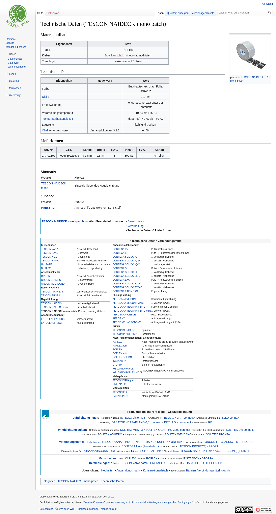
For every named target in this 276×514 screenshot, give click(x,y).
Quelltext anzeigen (178, 13)
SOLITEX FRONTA (218, 434)
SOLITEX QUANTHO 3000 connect (167, 429)
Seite (40, 13)
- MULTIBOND (243, 441)
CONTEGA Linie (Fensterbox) (140, 446)
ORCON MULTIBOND (53, 283)
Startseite (10, 39)
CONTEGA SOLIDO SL (125, 272)
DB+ (144, 417)
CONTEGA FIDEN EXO (125, 291)
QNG (45, 130)
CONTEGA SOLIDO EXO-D (127, 287)
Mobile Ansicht (108, 509)
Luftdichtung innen (85, 417)
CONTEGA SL (120, 268)
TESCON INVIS (49, 253)
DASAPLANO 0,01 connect (144, 422)
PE (125, 49)
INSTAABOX (119, 361)
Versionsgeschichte (203, 13)
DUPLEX (46, 268)
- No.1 (138, 441)
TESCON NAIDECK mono (55, 307)
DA (178, 417)
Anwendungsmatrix (128, 470)
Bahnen (191, 470)
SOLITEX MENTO (131, 429)
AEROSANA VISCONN (125, 299)
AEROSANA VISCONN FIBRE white (132, 310)
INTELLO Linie (129, 417)
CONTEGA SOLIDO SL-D (126, 276)
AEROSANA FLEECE (124, 314)
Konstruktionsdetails (155, 470)
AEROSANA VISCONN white (128, 303)
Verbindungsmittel (71, 441)
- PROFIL (213, 446)
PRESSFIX (48, 207)
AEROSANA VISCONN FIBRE (129, 306)
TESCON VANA (49, 249)
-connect (185, 422)
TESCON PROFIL (50, 295)
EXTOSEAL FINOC (51, 323)
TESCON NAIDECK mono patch (63, 221)
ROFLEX (117, 349)
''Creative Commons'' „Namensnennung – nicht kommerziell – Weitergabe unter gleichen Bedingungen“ (138, 502)
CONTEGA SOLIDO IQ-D (126, 260)
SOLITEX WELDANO (178, 434)
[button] (12, 54)
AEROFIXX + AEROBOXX (127, 322)
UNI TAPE (46, 264)
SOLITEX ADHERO (110, 434)
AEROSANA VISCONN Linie (97, 451)
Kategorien (48, 481)
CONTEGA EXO (121, 279)
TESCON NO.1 (49, 256)
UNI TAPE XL (120, 384)
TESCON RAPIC (50, 260)
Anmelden (267, 3)
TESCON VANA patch (124, 380)
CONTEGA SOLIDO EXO (126, 283)
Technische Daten (112, 481)
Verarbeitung (135, 226)
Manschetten (107, 458)
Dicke (45, 96)
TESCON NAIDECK (51, 303)
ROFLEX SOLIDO (122, 357)
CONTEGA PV (120, 249)
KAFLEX (117, 341)
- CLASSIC (226, 441)
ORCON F (46, 276)
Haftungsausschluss (87, 509)
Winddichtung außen (72, 429)
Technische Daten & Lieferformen (150, 230)
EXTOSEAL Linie (151, 451)
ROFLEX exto (120, 353)
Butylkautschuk (114, 55)
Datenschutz (46, 509)
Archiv (226, 470)
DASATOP (118, 422)
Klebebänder (93, 442)
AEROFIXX (119, 318)
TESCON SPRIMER (123, 330)
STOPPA (117, 364)
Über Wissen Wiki (65, 509)
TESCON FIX (120, 392)
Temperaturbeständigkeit (57, 118)
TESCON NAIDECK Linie (196, 451)
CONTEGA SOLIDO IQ (125, 256)
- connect (188, 417)
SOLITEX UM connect (240, 429)
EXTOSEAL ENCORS (52, 319)
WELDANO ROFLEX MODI (127, 372)
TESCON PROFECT (52, 291)
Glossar (9, 43)
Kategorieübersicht (15, 47)
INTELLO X (167, 417)
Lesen (160, 13)
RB (210, 422)
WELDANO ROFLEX (124, 368)
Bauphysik (13, 62)
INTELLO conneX (228, 417)
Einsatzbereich (137, 221)
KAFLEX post (120, 345)
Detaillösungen (99, 463)
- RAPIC (149, 441)
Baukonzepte (15, 58)
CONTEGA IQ (120, 253)
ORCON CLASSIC (51, 280)
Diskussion (53, 13)
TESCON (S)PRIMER (236, 451)
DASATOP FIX (120, 396)
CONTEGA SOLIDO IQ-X (126, 264)
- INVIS (127, 441)
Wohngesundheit (17, 66)
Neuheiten (107, 470)
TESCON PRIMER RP (125, 334)
